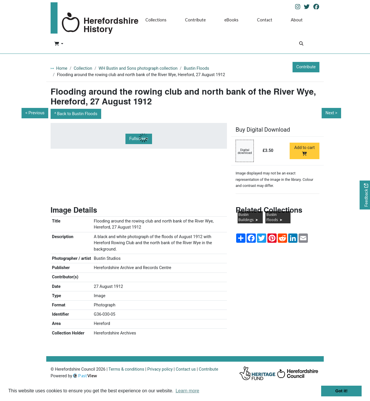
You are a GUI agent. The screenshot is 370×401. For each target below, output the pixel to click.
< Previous (35, 113)
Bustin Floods (196, 68)
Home (61, 68)
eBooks (231, 19)
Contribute (195, 19)
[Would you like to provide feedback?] (365, 195)
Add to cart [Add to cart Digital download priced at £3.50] (304, 150)
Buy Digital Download (263, 129)
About (297, 19)
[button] (59, 44)
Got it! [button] (341, 391)
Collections (155, 19)
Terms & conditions (126, 369)
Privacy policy (160, 369)
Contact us (186, 369)
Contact (264, 19)
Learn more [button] (187, 390)
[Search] (301, 44)
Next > (331, 113)
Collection (83, 68)
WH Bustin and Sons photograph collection (138, 68)
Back (77, 113)
